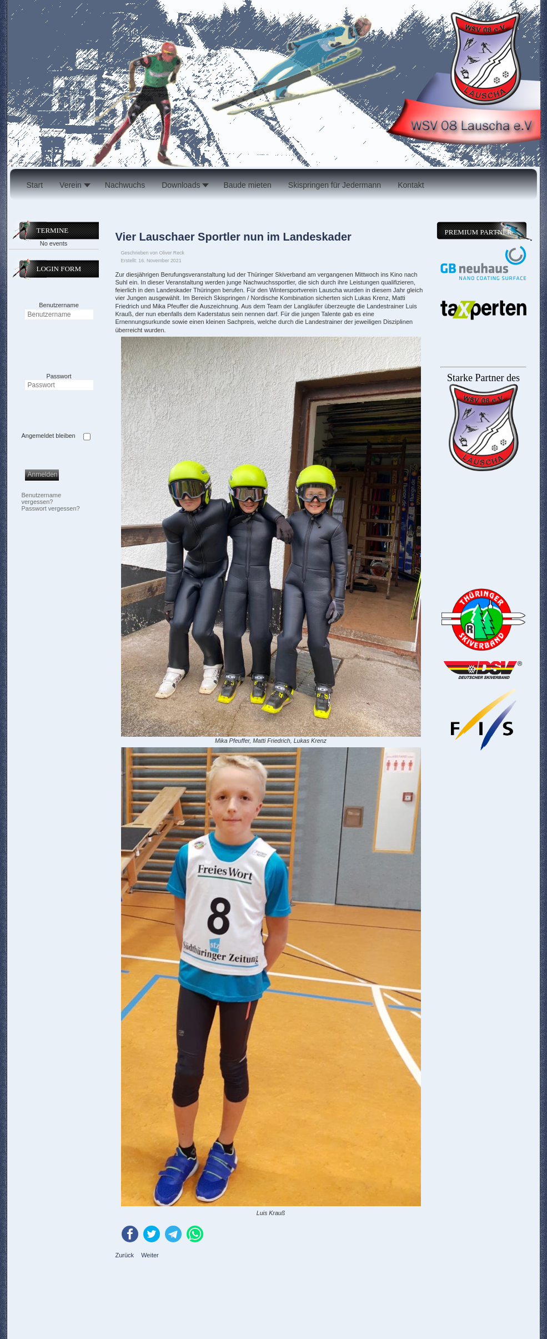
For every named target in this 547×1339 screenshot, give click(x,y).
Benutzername (59, 305)
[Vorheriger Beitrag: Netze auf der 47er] (126, 1255)
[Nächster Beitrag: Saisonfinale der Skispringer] (150, 1255)
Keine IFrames (482, 739)
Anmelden (43, 474)
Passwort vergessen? (51, 508)
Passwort (58, 376)
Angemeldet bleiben (49, 435)
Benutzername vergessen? (42, 498)
